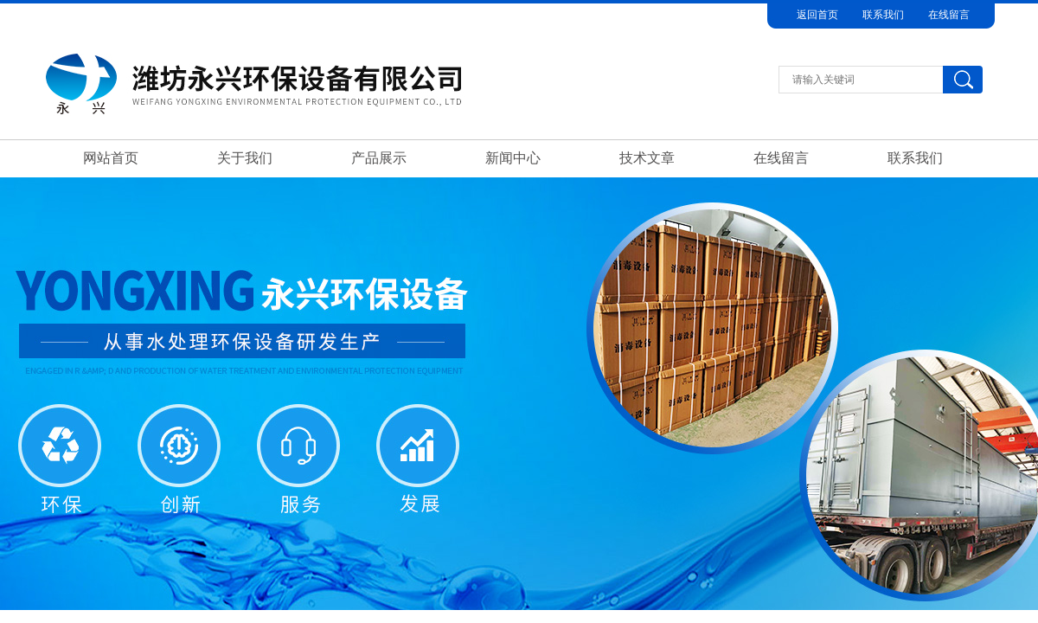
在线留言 (949, 15)
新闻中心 (513, 158)
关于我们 (244, 158)
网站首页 (110, 158)
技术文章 (647, 158)
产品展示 (379, 158)
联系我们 (883, 15)
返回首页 (817, 15)
